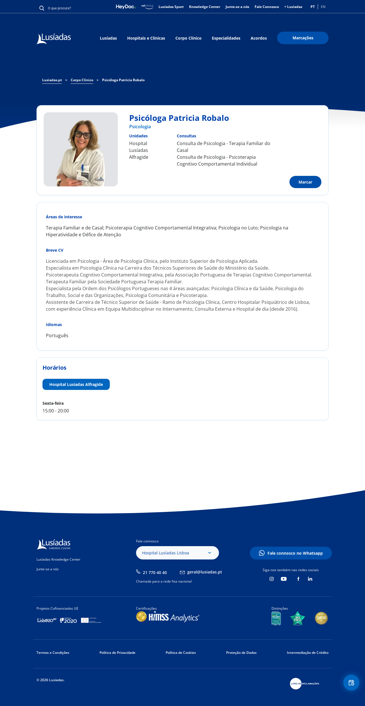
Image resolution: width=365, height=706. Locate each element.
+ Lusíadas (293, 6)
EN (323, 6)
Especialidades (226, 38)
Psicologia (140, 126)
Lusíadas (108, 38)
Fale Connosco (267, 6)
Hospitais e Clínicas (146, 38)
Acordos (259, 38)
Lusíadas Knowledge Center (58, 559)
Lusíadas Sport (171, 6)
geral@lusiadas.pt (204, 572)
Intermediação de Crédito (307, 652)
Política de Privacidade (117, 652)
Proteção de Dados (241, 652)
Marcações (303, 37)
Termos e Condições (52, 652)
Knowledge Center (204, 6)
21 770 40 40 (155, 572)
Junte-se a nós (237, 6)
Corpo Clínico (188, 38)
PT (313, 6)
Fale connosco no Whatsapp (295, 553)
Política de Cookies (181, 652)
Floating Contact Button (349, 684)
